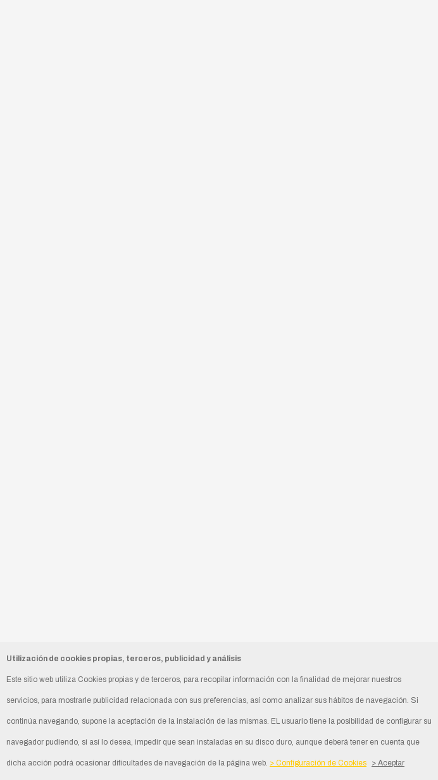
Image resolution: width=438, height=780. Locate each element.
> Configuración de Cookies (318, 763)
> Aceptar (388, 763)
